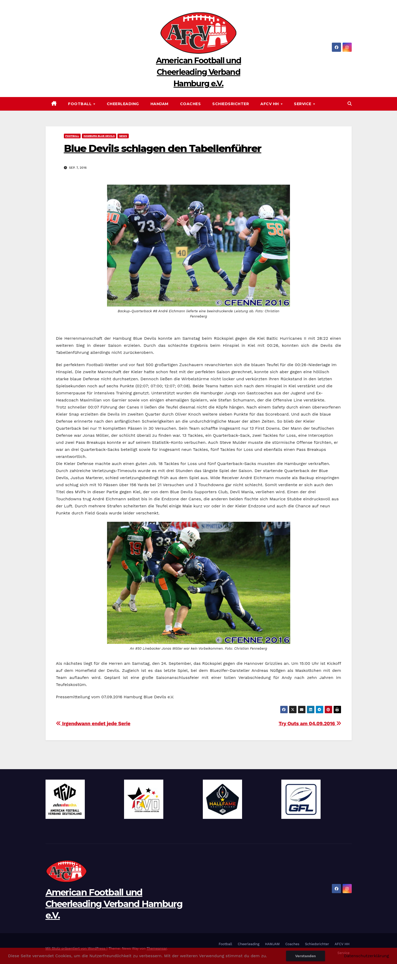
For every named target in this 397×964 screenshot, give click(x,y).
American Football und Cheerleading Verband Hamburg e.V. (198, 72)
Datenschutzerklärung (366, 955)
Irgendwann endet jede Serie (93, 724)
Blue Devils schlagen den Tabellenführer (162, 148)
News (123, 135)
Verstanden (305, 956)
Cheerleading (123, 103)
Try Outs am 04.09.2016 (309, 724)
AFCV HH (270, 103)
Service (303, 103)
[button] (350, 103)
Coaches (190, 103)
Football (80, 103)
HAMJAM (159, 103)
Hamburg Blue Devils (99, 135)
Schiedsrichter (230, 103)
